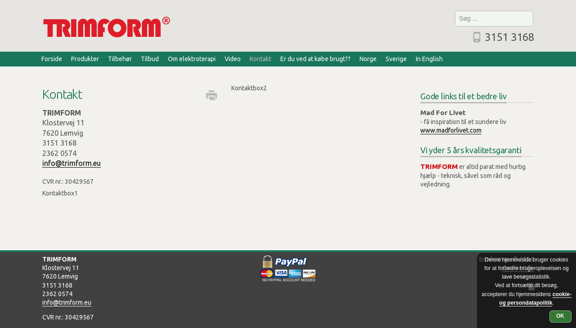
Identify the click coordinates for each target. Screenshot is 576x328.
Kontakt (260, 58)
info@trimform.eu (71, 163)
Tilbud (150, 58)
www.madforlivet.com (451, 130)
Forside (51, 58)
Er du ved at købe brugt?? (315, 58)
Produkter (85, 58)
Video (233, 58)
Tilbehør (120, 58)
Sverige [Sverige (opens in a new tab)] (396, 58)
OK (560, 316)
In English (429, 58)
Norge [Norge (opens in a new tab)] (368, 58)
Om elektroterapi (192, 58)
